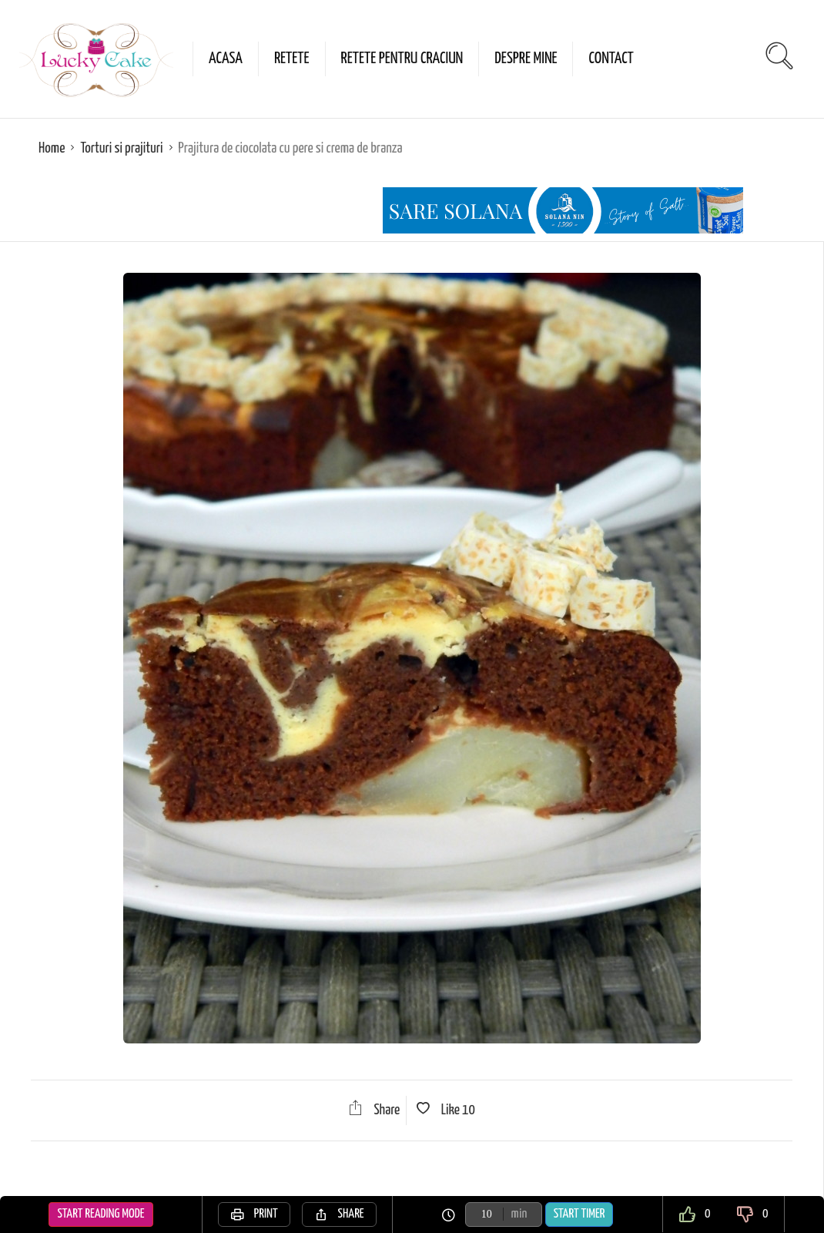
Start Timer (579, 1214)
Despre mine (525, 58)
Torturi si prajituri (121, 148)
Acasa (226, 58)
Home (52, 148)
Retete (292, 58)
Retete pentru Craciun (402, 58)
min (519, 1214)
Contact (610, 58)
